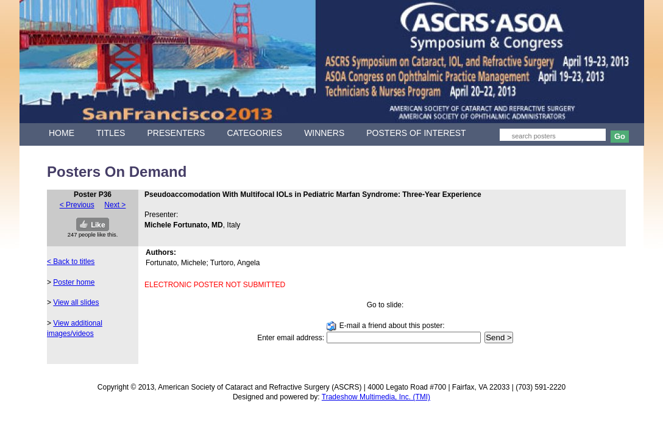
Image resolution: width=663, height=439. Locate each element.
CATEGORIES (254, 133)
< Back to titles (70, 261)
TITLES (110, 133)
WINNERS (324, 133)
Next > (115, 205)
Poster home (73, 282)
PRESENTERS (176, 133)
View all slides (76, 302)
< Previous (77, 205)
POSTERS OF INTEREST (416, 133)
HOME (61, 133)
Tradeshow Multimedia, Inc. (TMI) (376, 397)
